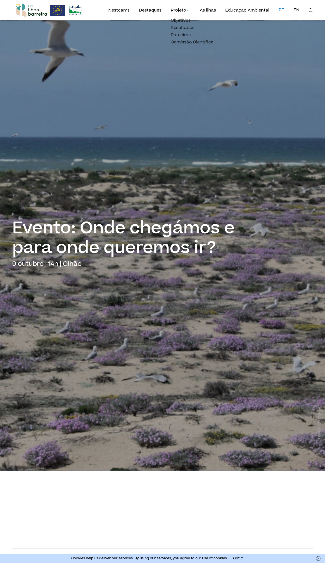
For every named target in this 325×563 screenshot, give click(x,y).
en (296, 10)
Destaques (150, 10)
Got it (238, 558)
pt (281, 10)
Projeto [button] (178, 10)
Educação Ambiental (247, 10)
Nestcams (119, 10)
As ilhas (208, 10)
